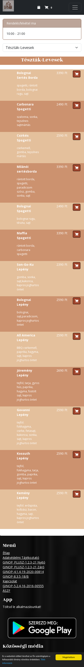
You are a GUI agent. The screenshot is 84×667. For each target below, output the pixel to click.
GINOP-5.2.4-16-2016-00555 (23, 586)
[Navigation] (75, 7)
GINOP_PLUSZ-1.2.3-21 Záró (23, 567)
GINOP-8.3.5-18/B (16, 576)
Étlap (6, 553)
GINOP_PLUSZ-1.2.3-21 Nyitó (24, 562)
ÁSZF (6, 590)
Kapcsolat (10, 581)
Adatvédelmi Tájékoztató (21, 557)
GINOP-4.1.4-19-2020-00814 (23, 572)
